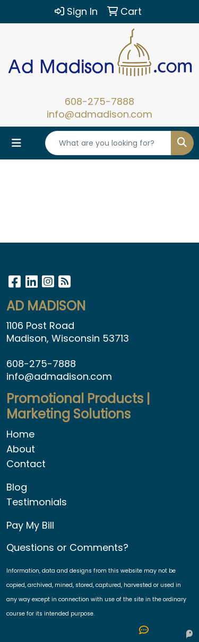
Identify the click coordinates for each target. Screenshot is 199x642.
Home (20, 434)
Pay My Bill (30, 525)
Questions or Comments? (67, 547)
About (20, 449)
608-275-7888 (99, 101)
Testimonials (36, 502)
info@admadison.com (99, 114)
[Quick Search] (108, 143)
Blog (16, 487)
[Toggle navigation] (16, 143)
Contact (26, 463)
